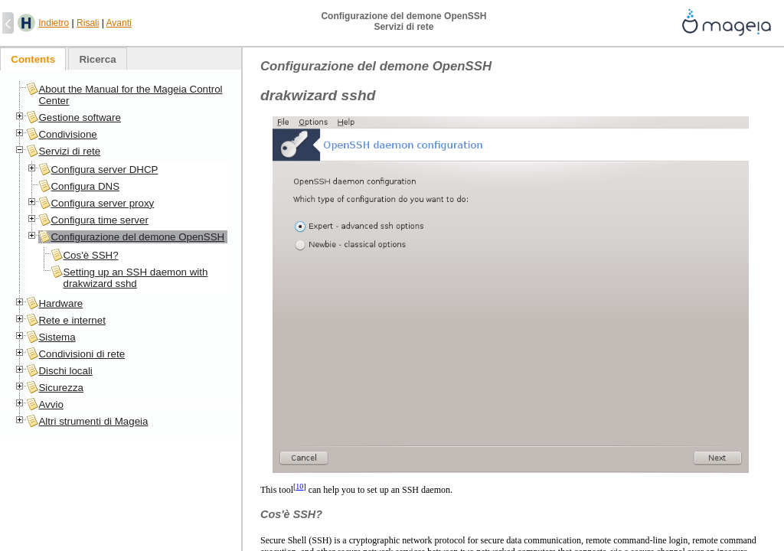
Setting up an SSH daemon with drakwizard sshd (135, 277)
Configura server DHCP (104, 169)
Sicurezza (60, 387)
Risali (88, 23)
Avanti (119, 23)
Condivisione (67, 134)
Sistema (56, 337)
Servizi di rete (69, 151)
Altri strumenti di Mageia (93, 421)
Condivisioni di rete (81, 354)
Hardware (60, 303)
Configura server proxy (102, 203)
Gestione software (79, 117)
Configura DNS (85, 186)
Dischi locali (65, 371)
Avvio (50, 404)
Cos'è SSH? (90, 255)
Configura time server (99, 220)
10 (299, 486)
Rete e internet (71, 320)
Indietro (53, 23)
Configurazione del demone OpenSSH (137, 237)
